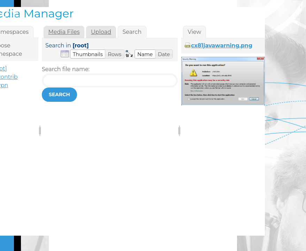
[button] (88, 54)
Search (59, 94)
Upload (101, 32)
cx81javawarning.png (221, 45)
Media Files (64, 32)
